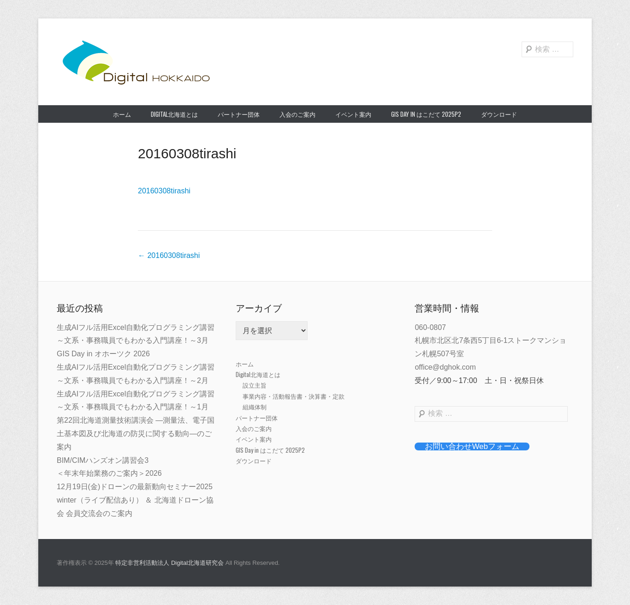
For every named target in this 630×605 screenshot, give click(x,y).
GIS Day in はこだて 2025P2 (426, 114)
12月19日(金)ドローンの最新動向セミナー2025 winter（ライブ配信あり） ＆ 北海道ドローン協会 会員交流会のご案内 (135, 500)
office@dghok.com (445, 367)
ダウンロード (499, 114)
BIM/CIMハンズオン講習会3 (103, 460)
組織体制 (255, 406)
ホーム (122, 114)
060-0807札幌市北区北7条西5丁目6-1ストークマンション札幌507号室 (490, 340)
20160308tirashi (187, 153)
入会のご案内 (297, 114)
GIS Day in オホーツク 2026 (103, 354)
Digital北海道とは (174, 114)
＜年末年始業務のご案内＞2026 (109, 473)
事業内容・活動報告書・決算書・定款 (294, 396)
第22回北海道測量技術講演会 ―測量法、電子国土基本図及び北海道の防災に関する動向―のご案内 (135, 433)
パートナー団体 (239, 114)
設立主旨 (255, 384)
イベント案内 (353, 114)
